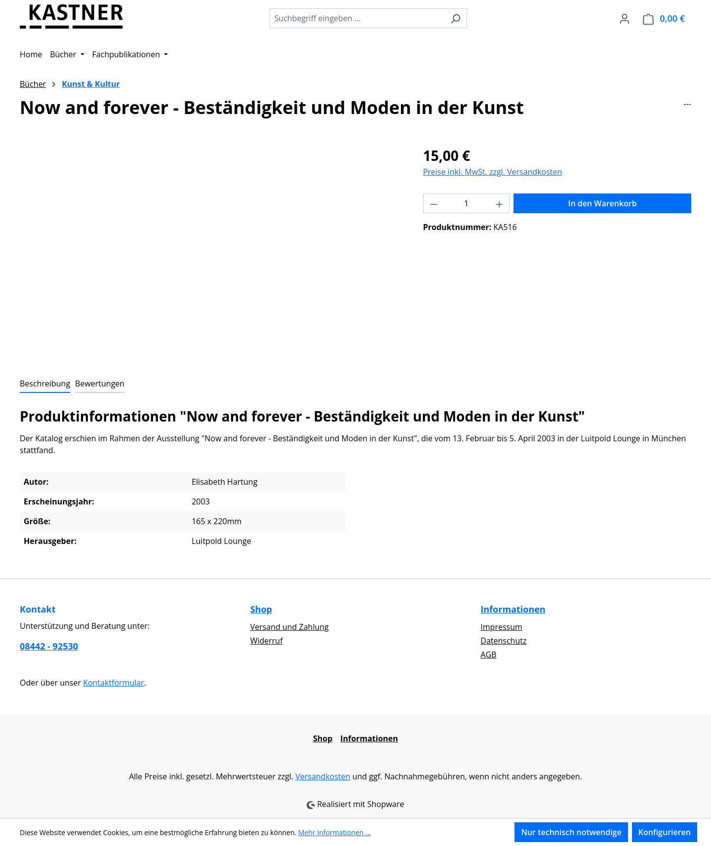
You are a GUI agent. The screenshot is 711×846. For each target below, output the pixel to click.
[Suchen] (455, 18)
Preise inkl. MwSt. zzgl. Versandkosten (492, 171)
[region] (211, 251)
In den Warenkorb (602, 203)
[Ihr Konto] (624, 18)
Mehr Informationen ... (334, 832)
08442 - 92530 (49, 646)
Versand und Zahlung (289, 626)
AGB (488, 654)
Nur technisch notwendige (571, 832)
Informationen (512, 609)
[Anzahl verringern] (433, 203)
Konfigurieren (664, 832)
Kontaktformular (113, 682)
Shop (261, 609)
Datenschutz (503, 640)
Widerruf (266, 640)
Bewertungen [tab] (99, 383)
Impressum (501, 626)
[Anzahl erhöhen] (499, 203)
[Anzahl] (466, 203)
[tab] (45, 384)
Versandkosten (322, 776)
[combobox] (357, 18)
